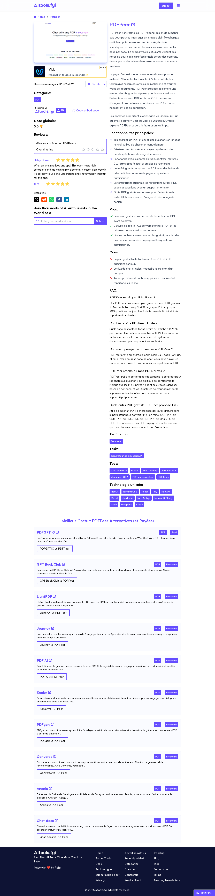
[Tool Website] (57, 532)
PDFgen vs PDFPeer (52, 740)
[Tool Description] (107, 539)
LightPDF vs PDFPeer (53, 612)
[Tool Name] (46, 532)
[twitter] (36, 199)
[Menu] (178, 6)
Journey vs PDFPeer (52, 644)
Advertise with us (135, 853)
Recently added (134, 858)
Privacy (100, 880)
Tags (156, 863)
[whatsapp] (51, 199)
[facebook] (59, 199)
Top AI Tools (103, 858)
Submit (166, 5)
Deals (99, 863)
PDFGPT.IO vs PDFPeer (55, 548)
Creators (130, 869)
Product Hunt (133, 880)
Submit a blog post (107, 874)
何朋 (36, 184)
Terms (157, 874)
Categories (132, 863)
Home (39, 16)
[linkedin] (66, 199)
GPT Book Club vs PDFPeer (57, 580)
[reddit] (44, 199)
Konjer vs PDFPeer (51, 708)
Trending (159, 853)
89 (96, 84)
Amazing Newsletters (166, 880)
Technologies (104, 869)
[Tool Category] (163, 531)
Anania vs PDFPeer (51, 805)
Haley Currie (41, 160)
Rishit (58, 867)
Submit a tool (161, 869)
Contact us (131, 874)
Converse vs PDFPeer (53, 772)
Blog (156, 858)
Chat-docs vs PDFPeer (54, 837)
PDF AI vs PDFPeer (52, 676)
